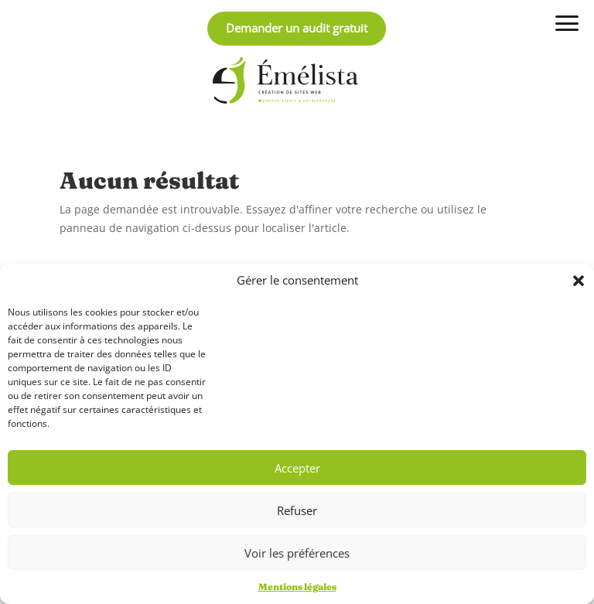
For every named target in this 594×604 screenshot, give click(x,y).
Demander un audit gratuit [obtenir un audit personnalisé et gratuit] (296, 28)
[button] (578, 280)
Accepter (297, 468)
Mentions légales (297, 586)
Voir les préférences (297, 553)
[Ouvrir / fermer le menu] (567, 23)
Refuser (297, 510)
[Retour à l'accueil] (285, 80)
